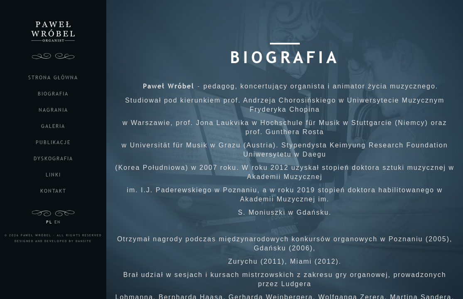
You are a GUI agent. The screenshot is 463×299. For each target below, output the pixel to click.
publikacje (53, 142)
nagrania (53, 110)
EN (57, 222)
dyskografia (53, 158)
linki (53, 175)
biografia (53, 94)
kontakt (53, 191)
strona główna (53, 77)
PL (49, 222)
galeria (53, 126)
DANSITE (84, 241)
